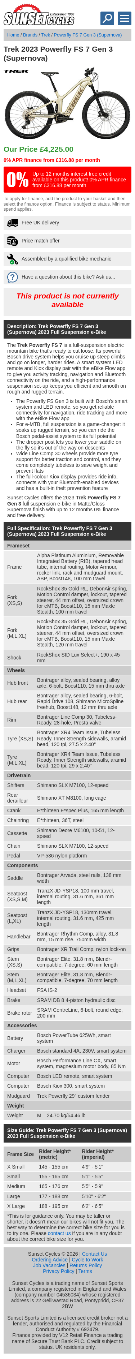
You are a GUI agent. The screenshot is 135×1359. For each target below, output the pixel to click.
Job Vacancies (49, 1265)
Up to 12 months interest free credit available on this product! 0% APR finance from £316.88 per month (79, 179)
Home (13, 35)
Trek (45, 35)
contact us (59, 1233)
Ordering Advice (50, 1260)
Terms (85, 1271)
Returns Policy (85, 1265)
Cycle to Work (87, 1260)
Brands (30, 35)
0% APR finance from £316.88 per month (52, 160)
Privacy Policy (58, 1271)
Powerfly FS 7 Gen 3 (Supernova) (88, 35)
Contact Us (94, 1254)
